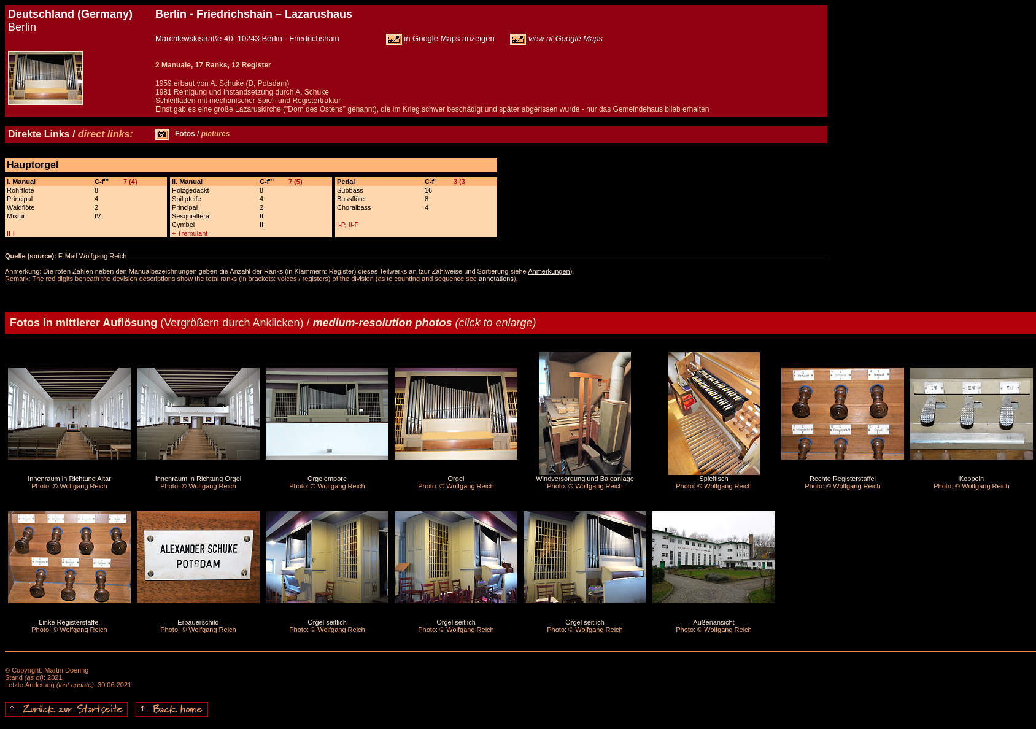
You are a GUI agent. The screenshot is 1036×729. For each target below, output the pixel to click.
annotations (496, 278)
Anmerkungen (549, 271)
